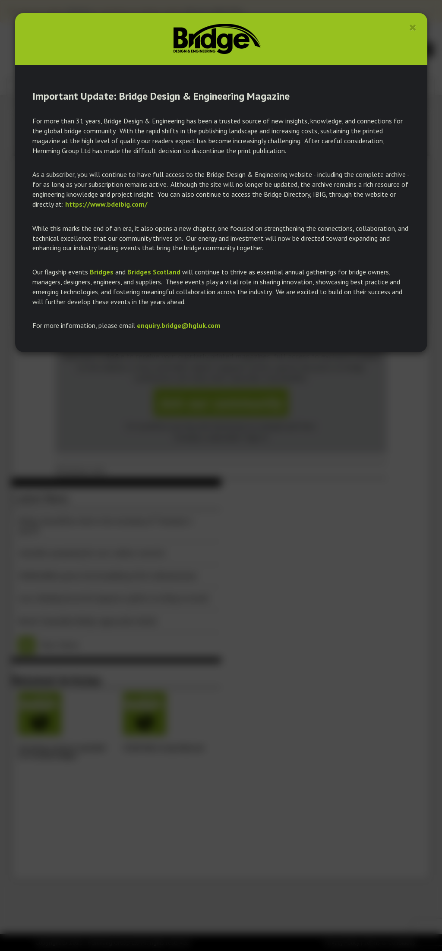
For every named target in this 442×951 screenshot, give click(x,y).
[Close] (413, 27)
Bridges (102, 272)
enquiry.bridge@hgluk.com (179, 325)
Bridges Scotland (153, 272)
